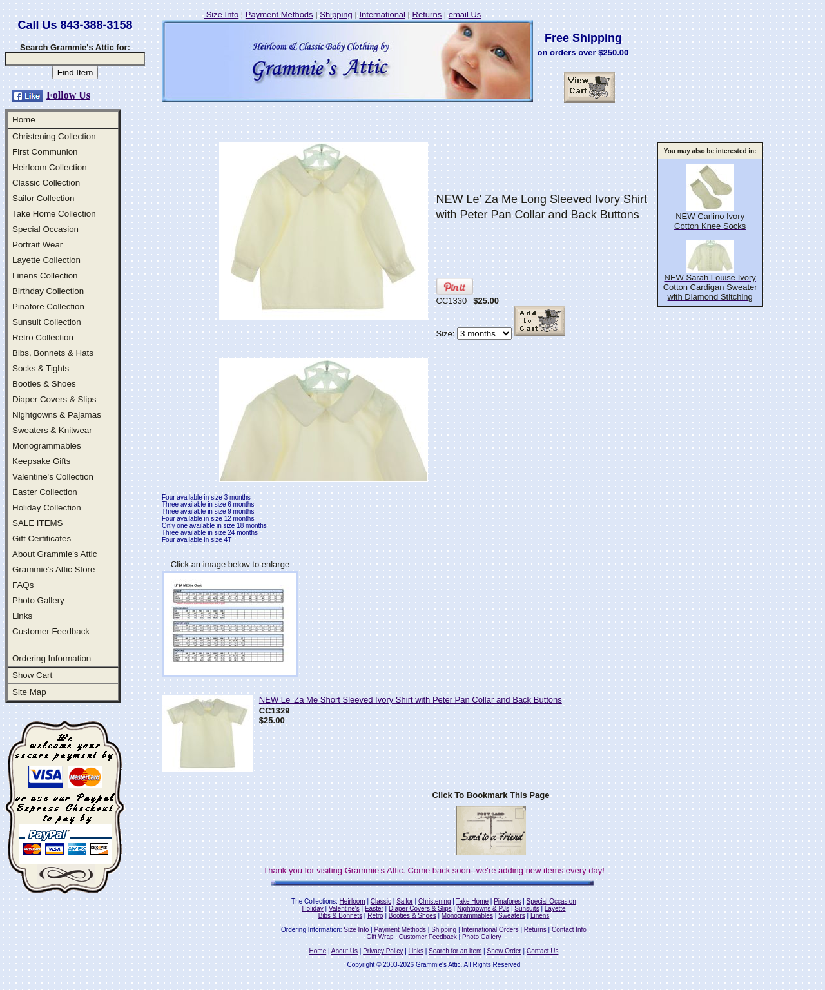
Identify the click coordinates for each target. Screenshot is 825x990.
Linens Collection (45, 275)
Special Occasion (45, 229)
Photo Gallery (38, 600)
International (382, 14)
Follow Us (68, 95)
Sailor (404, 901)
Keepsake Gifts (41, 461)
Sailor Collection (43, 198)
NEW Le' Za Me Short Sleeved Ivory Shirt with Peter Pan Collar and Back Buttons (410, 699)
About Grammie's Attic (54, 554)
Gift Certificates (41, 538)
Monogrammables (46, 446)
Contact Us (542, 951)
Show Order (504, 951)
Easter (374, 908)
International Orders (489, 929)
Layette (555, 908)
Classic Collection (46, 183)
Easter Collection (44, 492)
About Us (344, 951)
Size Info (221, 14)
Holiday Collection (46, 507)
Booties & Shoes (44, 384)
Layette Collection (46, 260)
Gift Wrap (380, 936)
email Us (465, 14)
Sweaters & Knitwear (52, 430)
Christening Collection (54, 136)
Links (22, 616)
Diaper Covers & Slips (54, 399)
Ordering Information (51, 658)
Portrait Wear (37, 244)
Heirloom (352, 901)
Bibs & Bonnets (340, 915)
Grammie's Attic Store (53, 569)
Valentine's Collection (52, 476)
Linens (539, 915)
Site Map (29, 692)
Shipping (336, 14)
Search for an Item (455, 951)
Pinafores (507, 901)
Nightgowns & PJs (483, 908)
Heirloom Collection (49, 167)
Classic (381, 901)
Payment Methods (279, 14)
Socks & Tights (40, 368)
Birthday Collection (48, 291)
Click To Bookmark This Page (491, 795)
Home (23, 119)
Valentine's (344, 908)
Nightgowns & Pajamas (56, 415)
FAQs (23, 585)
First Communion (44, 152)
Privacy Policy (383, 951)
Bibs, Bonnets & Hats (52, 353)
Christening (434, 901)
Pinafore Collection (48, 306)
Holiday (312, 908)
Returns (427, 14)
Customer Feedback (51, 631)
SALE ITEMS (37, 523)
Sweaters (511, 915)
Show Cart (32, 675)
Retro (375, 915)
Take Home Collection (54, 213)
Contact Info (569, 929)
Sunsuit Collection (46, 322)
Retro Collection (42, 337)
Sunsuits (526, 908)
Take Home (472, 901)
